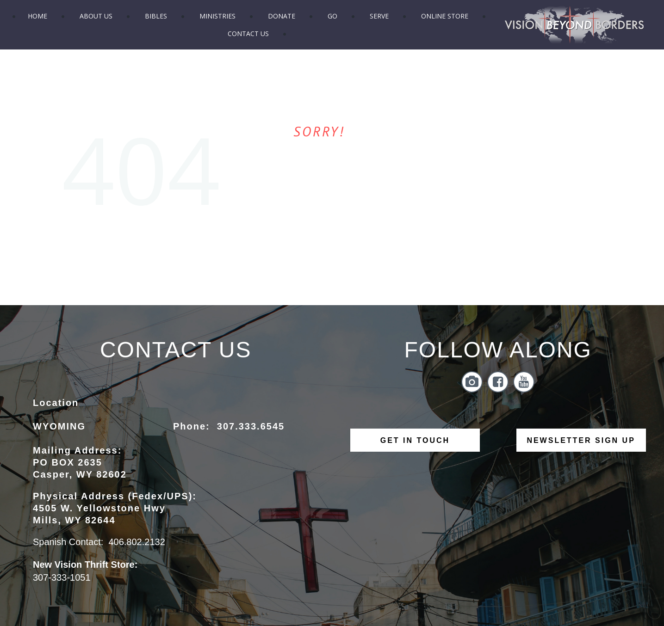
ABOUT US (96, 16)
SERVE (379, 16)
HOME (37, 16)
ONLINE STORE (444, 16)
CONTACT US (248, 33)
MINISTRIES (217, 16)
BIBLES (156, 16)
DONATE (281, 16)
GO (332, 16)
